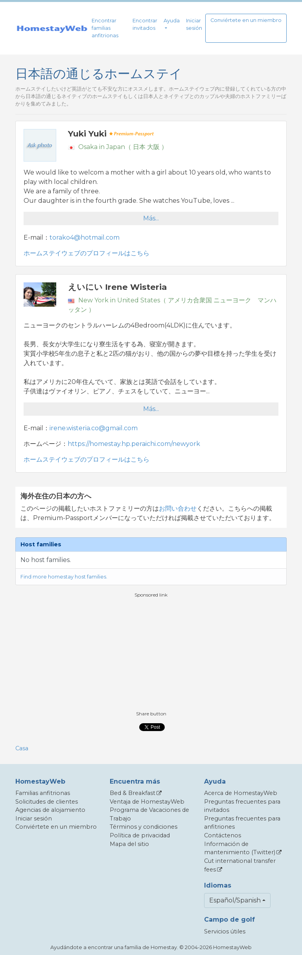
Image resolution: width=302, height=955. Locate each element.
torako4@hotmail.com (85, 237)
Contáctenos (222, 835)
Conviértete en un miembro (246, 20)
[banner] (51, 28)
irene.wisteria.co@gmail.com (94, 428)
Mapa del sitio (129, 844)
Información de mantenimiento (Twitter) (239, 848)
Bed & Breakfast (132, 793)
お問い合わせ (178, 508)
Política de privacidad (140, 835)
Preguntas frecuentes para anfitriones (242, 823)
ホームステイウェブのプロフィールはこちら (86, 253)
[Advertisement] (151, 653)
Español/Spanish (235, 900)
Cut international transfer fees (240, 865)
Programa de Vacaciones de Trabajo (149, 814)
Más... (151, 218)
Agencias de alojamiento (50, 809)
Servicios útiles (224, 931)
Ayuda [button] (172, 21)
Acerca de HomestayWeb (240, 793)
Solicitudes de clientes (46, 801)
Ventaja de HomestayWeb (147, 801)
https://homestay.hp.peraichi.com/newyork (134, 443)
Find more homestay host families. (63, 577)
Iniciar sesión (194, 24)
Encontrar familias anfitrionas (105, 28)
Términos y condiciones (143, 826)
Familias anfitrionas (42, 793)
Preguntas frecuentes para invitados (242, 806)
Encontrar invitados (145, 24)
